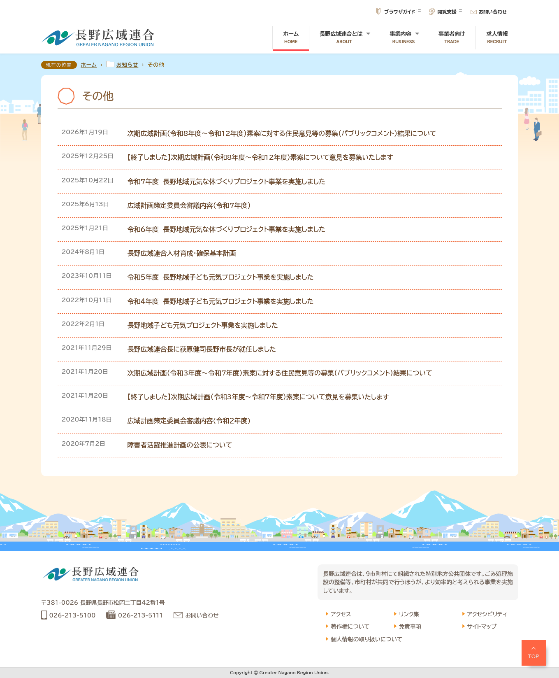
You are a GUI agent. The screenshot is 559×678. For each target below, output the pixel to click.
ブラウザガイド (399, 11)
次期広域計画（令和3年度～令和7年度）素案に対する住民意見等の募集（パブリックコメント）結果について (280, 373)
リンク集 (409, 614)
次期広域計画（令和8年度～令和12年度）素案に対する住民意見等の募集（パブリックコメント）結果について (282, 133)
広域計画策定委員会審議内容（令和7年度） (189, 205)
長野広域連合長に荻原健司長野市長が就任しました (202, 349)
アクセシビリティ (487, 614)
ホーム (291, 38)
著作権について (350, 626)
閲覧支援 (446, 11)
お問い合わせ (492, 11)
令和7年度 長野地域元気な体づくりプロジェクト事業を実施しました (226, 181)
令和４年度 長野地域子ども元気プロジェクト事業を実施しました (221, 301)
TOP (534, 656)
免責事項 (410, 626)
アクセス (341, 614)
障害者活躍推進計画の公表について (180, 445)
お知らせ (127, 65)
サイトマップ (482, 626)
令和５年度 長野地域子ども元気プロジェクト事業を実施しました (221, 277)
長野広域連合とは (344, 38)
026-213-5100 (72, 615)
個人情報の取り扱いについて (366, 639)
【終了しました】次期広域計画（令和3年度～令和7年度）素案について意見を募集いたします (258, 397)
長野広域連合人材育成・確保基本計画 (182, 253)
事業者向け (451, 38)
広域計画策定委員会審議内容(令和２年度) (189, 420)
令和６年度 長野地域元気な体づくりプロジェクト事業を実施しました (226, 229)
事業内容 (403, 38)
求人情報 (497, 38)
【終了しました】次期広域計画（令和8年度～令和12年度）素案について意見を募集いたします (260, 157)
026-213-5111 (140, 615)
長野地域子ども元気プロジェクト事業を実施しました (203, 325)
